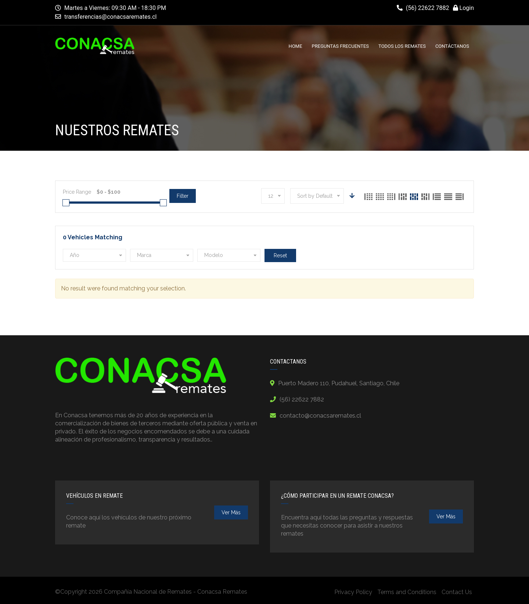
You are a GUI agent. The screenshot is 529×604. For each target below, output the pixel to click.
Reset (280, 255)
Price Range (77, 192)
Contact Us (457, 592)
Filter (182, 196)
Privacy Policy (353, 592)
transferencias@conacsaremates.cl (110, 16)
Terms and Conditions (406, 592)
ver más (231, 512)
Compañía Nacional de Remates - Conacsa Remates (175, 591)
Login (463, 7)
